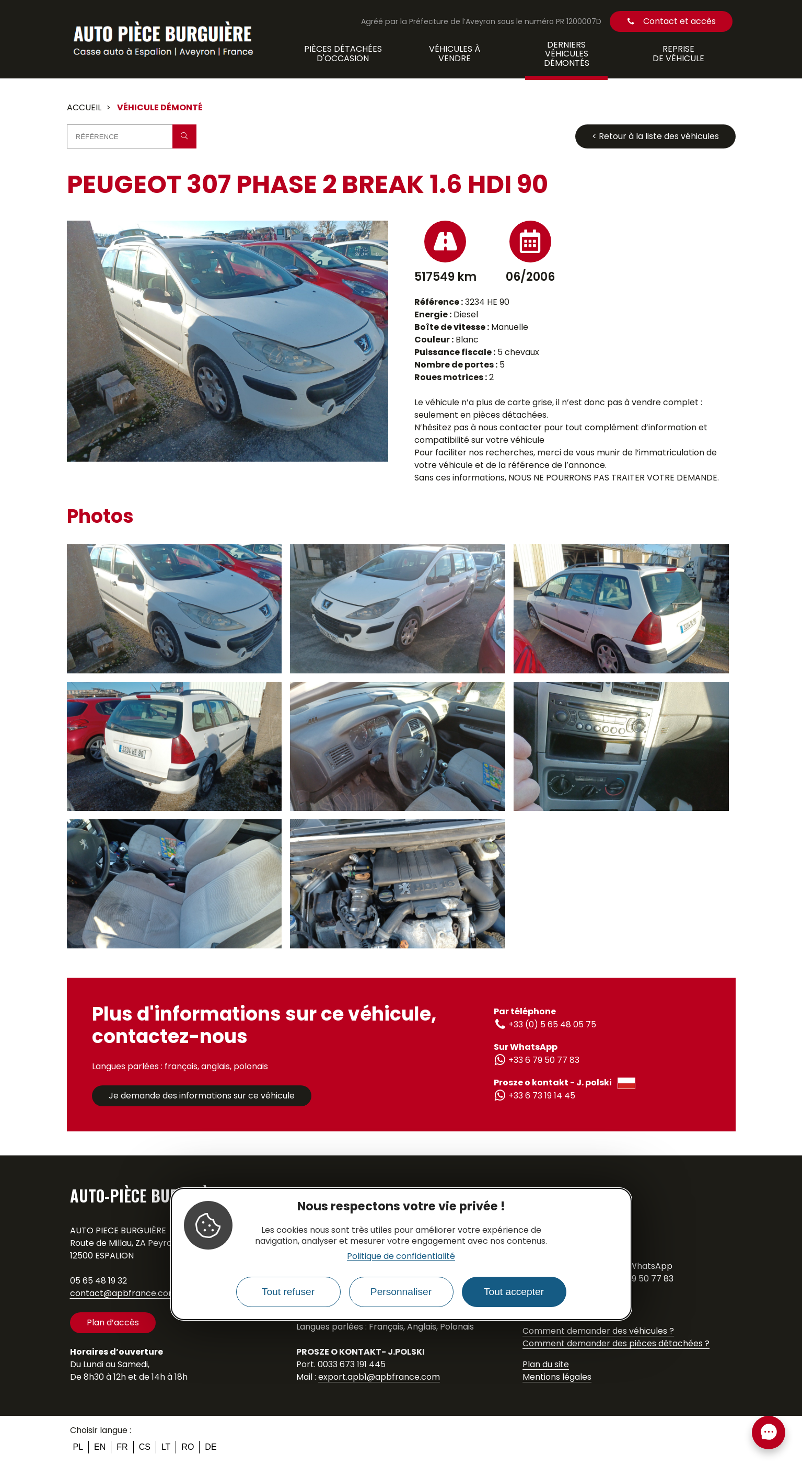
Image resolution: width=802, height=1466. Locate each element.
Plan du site (545, 1364)
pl (78, 1446)
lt (165, 1446)
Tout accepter (514, 1291)
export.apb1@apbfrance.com (379, 1377)
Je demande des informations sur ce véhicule (202, 1096)
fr (122, 1446)
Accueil (84, 107)
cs (144, 1446)
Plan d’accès (113, 1322)
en (100, 1446)
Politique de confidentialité (401, 1256)
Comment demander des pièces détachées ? (616, 1343)
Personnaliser (401, 1291)
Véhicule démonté (160, 107)
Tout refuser (288, 1291)
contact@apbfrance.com (123, 1293)
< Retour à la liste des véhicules (655, 136)
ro (187, 1446)
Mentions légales (556, 1377)
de (210, 1446)
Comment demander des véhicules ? (598, 1331)
